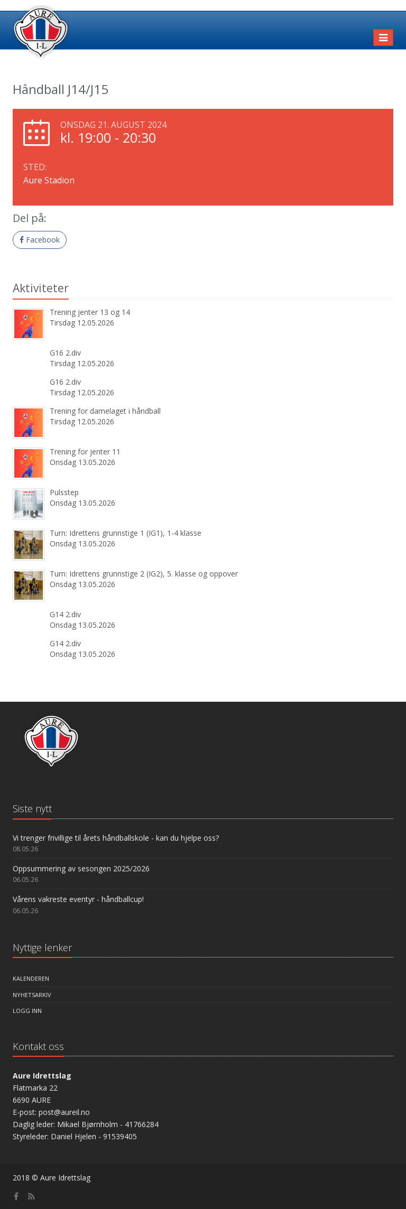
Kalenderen (31, 978)
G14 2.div (65, 614)
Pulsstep (64, 492)
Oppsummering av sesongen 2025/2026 (81, 868)
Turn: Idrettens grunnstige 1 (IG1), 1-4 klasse (125, 533)
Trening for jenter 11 (85, 452)
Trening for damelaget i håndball (105, 411)
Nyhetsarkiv (32, 995)
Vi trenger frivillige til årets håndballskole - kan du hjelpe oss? (116, 838)
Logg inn (27, 1011)
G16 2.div (65, 353)
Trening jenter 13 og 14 (90, 312)
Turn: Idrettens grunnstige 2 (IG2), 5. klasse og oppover (144, 574)
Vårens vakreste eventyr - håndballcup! (78, 899)
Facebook (40, 240)
